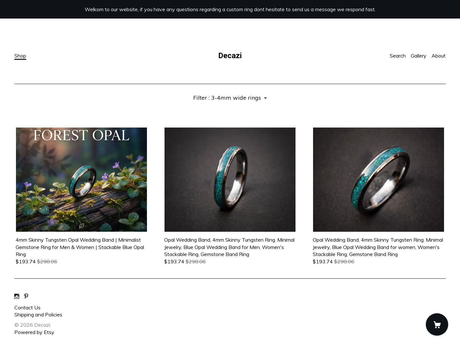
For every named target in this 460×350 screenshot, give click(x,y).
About (439, 55)
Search (398, 55)
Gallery (418, 55)
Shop (20, 55)
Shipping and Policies (38, 314)
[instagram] (16, 296)
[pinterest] (26, 296)
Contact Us (27, 307)
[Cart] (437, 324)
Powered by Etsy (34, 332)
